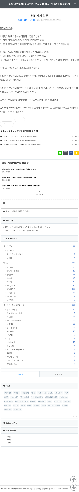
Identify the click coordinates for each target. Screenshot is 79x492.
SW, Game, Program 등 (41, 349)
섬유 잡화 (41, 346)
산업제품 (41, 335)
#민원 (6, 397)
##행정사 (7, 405)
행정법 (41, 278)
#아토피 (65, 405)
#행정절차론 (8, 401)
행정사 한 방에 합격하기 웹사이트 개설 (22, 230)
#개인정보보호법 (37, 397)
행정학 (41, 282)
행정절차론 (41, 289)
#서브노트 (57, 401)
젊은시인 (40, 20)
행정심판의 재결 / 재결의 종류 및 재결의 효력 (18, 136)
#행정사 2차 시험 (51, 397)
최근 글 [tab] (20, 374)
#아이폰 (16, 405)
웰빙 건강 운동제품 (41, 320)
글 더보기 (39, 194)
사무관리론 (41, 293)
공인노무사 (39, 246)
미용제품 (41, 324)
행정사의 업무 (39, 15)
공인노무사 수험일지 (41, 254)
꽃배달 (41, 353)
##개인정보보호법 (21, 401)
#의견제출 (7, 409)
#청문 (50, 401)
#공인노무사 (24, 397)
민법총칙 (41, 274)
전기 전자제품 (41, 328)
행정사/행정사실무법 (26, 20)
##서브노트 (64, 397)
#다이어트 (7, 393)
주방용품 (41, 331)
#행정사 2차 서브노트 (45, 393)
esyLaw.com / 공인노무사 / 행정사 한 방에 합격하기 (39, 3)
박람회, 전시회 (41, 357)
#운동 (23, 405)
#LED (44, 405)
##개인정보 (18, 409)
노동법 (41, 258)
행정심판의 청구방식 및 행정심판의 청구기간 (18, 140)
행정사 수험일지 (41, 271)
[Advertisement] (39, 467)
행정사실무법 (14, 131)
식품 (41, 338)
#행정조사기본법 (54, 405)
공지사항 (41, 250)
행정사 (3, 131)
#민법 (29, 405)
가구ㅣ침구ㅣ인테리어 (41, 360)
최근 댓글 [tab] (58, 374)
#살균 (33, 393)
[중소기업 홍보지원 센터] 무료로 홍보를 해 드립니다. (28, 227)
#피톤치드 (41, 401)
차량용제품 (41, 342)
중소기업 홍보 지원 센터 (39, 305)
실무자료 (41, 300)
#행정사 (16, 393)
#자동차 (36, 405)
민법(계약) (41, 285)
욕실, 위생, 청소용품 (41, 313)
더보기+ (74, 416)
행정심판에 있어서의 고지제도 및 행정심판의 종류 (20, 144)
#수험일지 (25, 393)
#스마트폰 (14, 397)
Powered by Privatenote (9, 489)
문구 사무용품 (41, 309)
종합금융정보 (41, 364)
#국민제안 (67, 401)
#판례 (66, 393)
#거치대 (33, 401)
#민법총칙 (58, 393)
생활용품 (41, 317)
